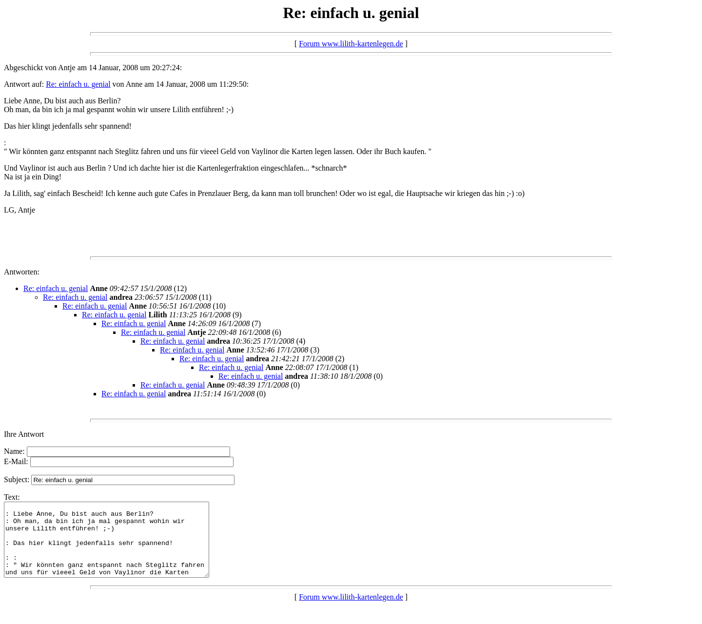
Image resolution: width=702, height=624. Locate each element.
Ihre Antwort (24, 434)
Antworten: (21, 272)
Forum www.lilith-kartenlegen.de (351, 43)
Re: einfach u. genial (78, 84)
